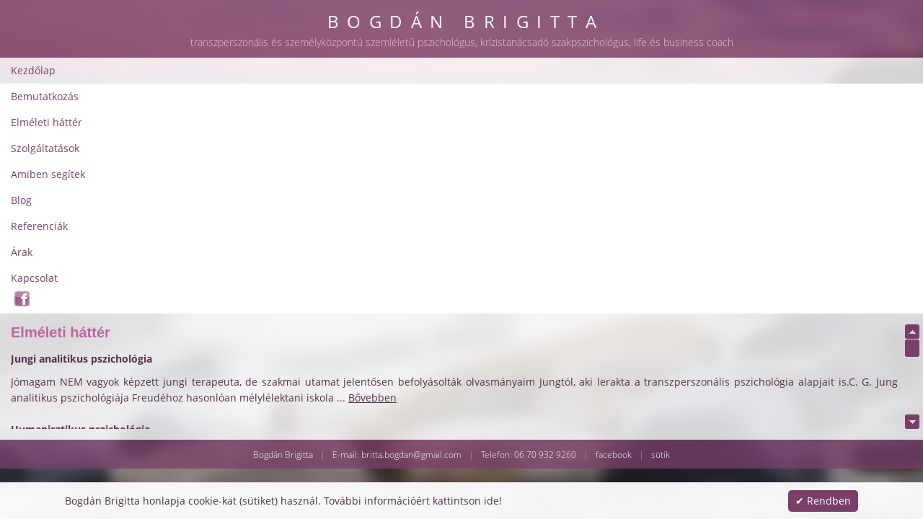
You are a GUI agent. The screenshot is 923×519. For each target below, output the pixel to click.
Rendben (829, 500)
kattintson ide (466, 500)
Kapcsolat (761, 61)
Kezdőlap (160, 61)
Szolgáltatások (421, 61)
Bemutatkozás (239, 61)
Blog (583, 61)
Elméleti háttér (330, 61)
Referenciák (644, 61)
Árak (705, 61)
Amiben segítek (514, 61)
